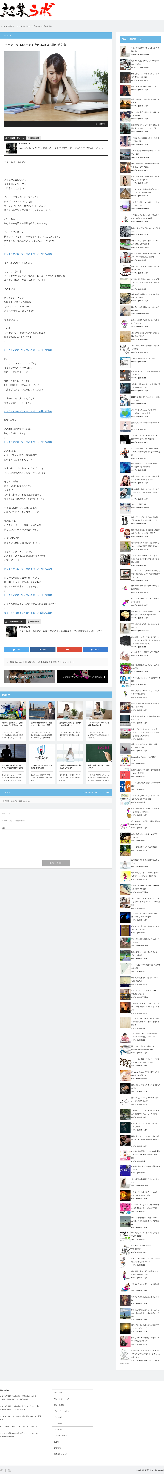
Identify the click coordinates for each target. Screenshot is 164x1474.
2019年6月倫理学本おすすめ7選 (143, 358)
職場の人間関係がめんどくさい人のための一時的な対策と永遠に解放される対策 (145, 1313)
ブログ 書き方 (59, 1423)
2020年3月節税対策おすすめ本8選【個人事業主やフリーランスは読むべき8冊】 (145, 1154)
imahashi (18, 662)
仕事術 (56, 1442)
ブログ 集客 (58, 1430)
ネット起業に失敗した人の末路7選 (144, 847)
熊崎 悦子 (146, 507)
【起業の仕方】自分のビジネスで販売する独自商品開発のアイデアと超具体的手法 (145, 1021)
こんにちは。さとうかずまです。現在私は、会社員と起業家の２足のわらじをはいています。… (12, 736)
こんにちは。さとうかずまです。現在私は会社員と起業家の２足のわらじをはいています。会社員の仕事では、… (12, 779)
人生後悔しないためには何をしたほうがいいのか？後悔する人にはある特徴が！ (145, 1006)
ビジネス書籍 (59, 1405)
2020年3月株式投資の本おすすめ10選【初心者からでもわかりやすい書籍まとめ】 (145, 282)
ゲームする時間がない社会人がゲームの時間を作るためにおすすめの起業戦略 (145, 1221)
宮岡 (143, 1028)
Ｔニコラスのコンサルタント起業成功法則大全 (98, 724)
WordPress (58, 1393)
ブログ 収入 (58, 1417)
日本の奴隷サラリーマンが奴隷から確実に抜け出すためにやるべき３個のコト (145, 1139)
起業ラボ (48, 662)
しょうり (146, 80)
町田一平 (146, 196)
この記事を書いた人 (16, 138)
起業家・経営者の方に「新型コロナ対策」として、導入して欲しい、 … (41, 724)
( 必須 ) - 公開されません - (14, 820)
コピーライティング (61, 1399)
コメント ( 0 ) (105, 792)
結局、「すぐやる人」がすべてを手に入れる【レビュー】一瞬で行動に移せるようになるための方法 (145, 732)
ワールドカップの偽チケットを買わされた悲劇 (41, 766)
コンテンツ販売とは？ (139, 504)
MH (143, 739)
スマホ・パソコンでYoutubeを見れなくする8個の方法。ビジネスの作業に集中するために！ (145, 574)
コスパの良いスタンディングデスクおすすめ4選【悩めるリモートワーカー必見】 (145, 901)
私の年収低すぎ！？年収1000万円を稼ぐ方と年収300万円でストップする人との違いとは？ (145, 1354)
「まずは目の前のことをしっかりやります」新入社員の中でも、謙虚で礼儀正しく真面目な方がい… (98, 779)
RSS (9, 1470)
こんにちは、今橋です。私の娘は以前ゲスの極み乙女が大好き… (69, 735)
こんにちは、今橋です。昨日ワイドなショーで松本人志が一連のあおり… (69, 777)
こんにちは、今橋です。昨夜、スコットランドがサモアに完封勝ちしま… (41, 777)
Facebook (5, 1470)
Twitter (1, 1470)
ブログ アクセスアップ (62, 1411)
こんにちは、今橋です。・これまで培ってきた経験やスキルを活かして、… (98, 735)
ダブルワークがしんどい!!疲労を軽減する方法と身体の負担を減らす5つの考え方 (145, 452)
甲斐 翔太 (147, 67)
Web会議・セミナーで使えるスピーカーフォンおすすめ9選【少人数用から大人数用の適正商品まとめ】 (145, 640)
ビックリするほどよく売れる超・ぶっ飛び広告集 (28, 254)
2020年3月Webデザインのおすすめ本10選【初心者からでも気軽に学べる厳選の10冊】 (145, 559)
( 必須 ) (6, 813)
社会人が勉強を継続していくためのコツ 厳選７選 (19, 1426)
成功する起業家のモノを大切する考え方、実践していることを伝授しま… (12, 724)
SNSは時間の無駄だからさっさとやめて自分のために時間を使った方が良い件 (145, 492)
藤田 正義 (146, 157)
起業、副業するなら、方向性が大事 (98, 766)
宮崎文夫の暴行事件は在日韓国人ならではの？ (70, 766)
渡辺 (145, 260)
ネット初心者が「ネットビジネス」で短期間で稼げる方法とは (12, 766)
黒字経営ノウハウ (60, 1454)
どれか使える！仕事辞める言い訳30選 (145, 652)
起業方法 (11, 26)
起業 (42, 662)
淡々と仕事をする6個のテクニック (144, 86)
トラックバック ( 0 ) (90, 792)
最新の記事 (34, 138)
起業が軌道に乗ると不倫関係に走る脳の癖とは (70, 724)
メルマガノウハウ (60, 1436)
